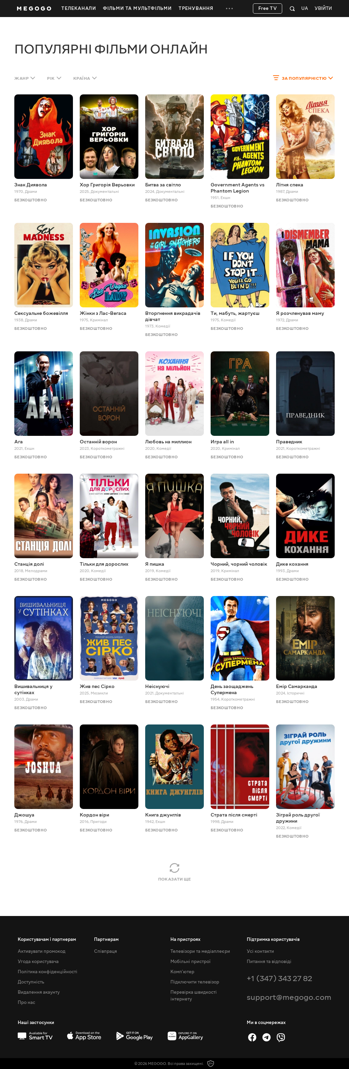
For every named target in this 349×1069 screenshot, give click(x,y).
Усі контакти (260, 951)
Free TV (267, 8)
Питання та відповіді (269, 962)
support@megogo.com (289, 997)
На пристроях (185, 939)
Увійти (323, 9)
